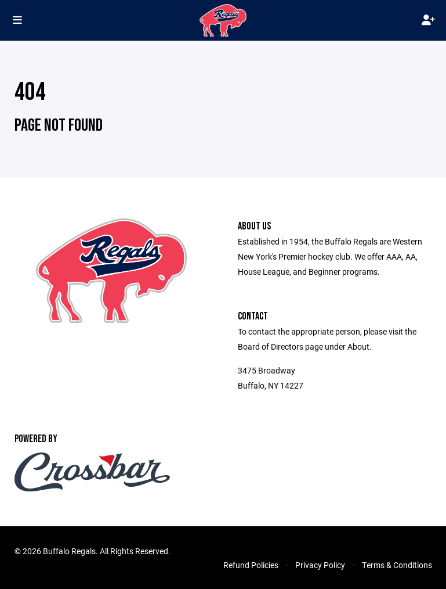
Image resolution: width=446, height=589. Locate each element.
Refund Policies (250, 564)
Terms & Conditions (397, 564)
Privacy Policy (320, 564)
